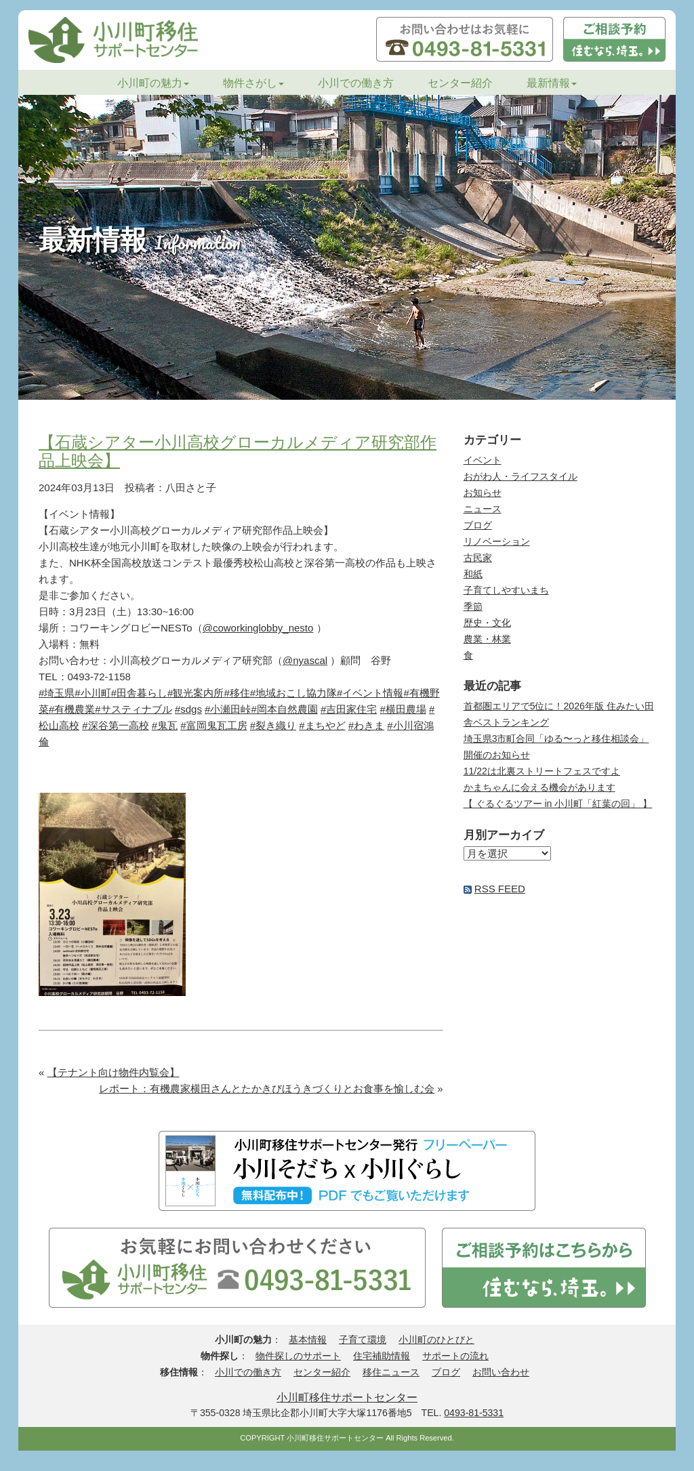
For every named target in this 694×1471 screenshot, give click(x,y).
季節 (473, 606)
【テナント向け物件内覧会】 (113, 1072)
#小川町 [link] (92, 693)
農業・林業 (487, 639)
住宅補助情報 (381, 1355)
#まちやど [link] (322, 725)
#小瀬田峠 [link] (228, 709)
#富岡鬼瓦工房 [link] (213, 725)
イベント (483, 460)
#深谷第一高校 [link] (115, 725)
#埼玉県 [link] (57, 693)
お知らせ (483, 492)
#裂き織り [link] (273, 725)
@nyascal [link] (305, 660)
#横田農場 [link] (403, 709)
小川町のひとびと (436, 1339)
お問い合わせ (500, 1372)
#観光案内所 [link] (195, 693)
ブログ (478, 525)
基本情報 (308, 1339)
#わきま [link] (366, 725)
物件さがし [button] (253, 83)
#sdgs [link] (188, 709)
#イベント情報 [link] (370, 693)
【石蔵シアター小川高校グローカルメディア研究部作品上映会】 (237, 451)
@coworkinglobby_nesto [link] (258, 628)
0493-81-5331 (474, 1412)
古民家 (478, 557)
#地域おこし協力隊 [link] (293, 693)
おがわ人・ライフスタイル (520, 476)
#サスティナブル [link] (133, 709)
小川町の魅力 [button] (153, 83)
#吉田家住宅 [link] (349, 709)
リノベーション (497, 541)
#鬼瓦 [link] (165, 725)
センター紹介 (460, 83)
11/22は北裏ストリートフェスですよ (542, 771)
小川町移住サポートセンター (347, 1397)
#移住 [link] (236, 693)
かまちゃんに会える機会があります (539, 787)
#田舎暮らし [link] (139, 693)
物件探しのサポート (298, 1355)
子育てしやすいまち (506, 590)
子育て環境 (362, 1339)
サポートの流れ (455, 1355)
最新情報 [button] (552, 83)
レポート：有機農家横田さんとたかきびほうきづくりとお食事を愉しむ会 (266, 1088)
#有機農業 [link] (72, 709)
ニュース (483, 508)
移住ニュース (391, 1372)
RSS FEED (499, 888)
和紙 (473, 573)
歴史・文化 (487, 622)
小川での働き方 (356, 83)
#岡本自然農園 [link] (284, 709)
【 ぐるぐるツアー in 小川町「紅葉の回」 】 (558, 803)
